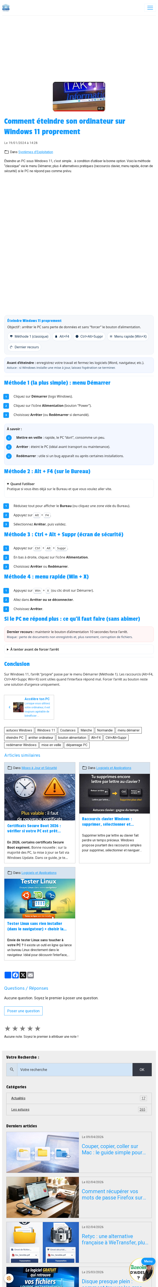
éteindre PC (14, 738)
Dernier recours (24, 347)
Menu (148, 1261)
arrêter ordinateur (40, 738)
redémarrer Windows (21, 745)
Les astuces (79, 1109)
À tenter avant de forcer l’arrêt (34, 649)
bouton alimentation (72, 738)
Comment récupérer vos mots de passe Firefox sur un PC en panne (112, 1194)
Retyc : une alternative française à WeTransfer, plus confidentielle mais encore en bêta (115, 1239)
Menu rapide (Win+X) (128, 336)
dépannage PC (76, 745)
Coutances (68, 730)
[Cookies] (9, 1278)
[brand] (7, 8)
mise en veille (51, 745)
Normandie (105, 730)
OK (142, 1069)
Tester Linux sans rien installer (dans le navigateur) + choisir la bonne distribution (35, 926)
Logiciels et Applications (113, 768)
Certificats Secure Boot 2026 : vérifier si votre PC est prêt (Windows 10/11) (34, 828)
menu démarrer (129, 730)
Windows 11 (46, 730)
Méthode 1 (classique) (29, 336)
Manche (86, 730)
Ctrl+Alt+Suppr (89, 336)
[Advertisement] (79, 47)
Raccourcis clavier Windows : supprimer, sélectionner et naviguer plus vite (107, 821)
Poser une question (23, 1011)
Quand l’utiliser (22, 484)
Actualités (79, 1098)
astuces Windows (19, 730)
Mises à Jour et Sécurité (39, 768)
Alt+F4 (61, 336)
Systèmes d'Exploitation (35, 152)
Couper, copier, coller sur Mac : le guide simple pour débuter (112, 1149)
